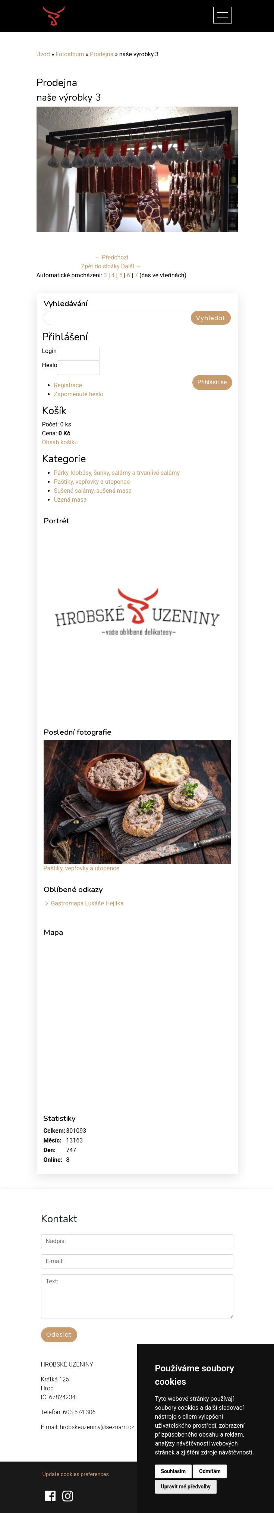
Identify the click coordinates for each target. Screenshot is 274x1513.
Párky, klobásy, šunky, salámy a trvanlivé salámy (117, 472)
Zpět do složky (100, 266)
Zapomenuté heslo (79, 394)
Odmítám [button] (210, 1471)
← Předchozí (111, 257)
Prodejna (101, 54)
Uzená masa (70, 499)
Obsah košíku (60, 442)
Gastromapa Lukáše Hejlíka (87, 903)
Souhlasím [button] (173, 1471)
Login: (49, 350)
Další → (131, 266)
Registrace (68, 385)
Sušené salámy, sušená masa (93, 490)
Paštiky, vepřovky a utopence (92, 481)
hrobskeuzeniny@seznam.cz (97, 1427)
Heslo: (49, 365)
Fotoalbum (70, 54)
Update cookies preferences (75, 1474)
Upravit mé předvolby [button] (186, 1487)
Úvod (43, 54)
